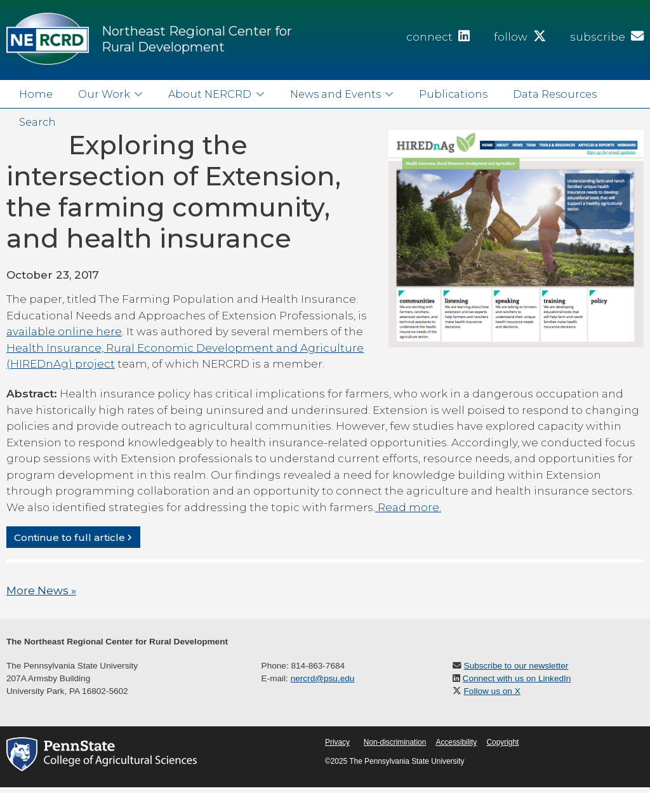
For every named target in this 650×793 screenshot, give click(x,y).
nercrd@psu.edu (323, 678)
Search (37, 122)
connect (438, 36)
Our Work (104, 94)
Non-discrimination (395, 742)
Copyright (502, 742)
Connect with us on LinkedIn (517, 678)
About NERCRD (209, 94)
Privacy (337, 742)
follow (520, 36)
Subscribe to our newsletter (516, 665)
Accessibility (456, 742)
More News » (41, 590)
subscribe (607, 36)
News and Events (335, 94)
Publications (453, 94)
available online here (64, 331)
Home (36, 94)
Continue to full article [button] (69, 537)
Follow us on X (492, 691)
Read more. (408, 507)
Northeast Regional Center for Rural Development (197, 39)
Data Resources (555, 94)
